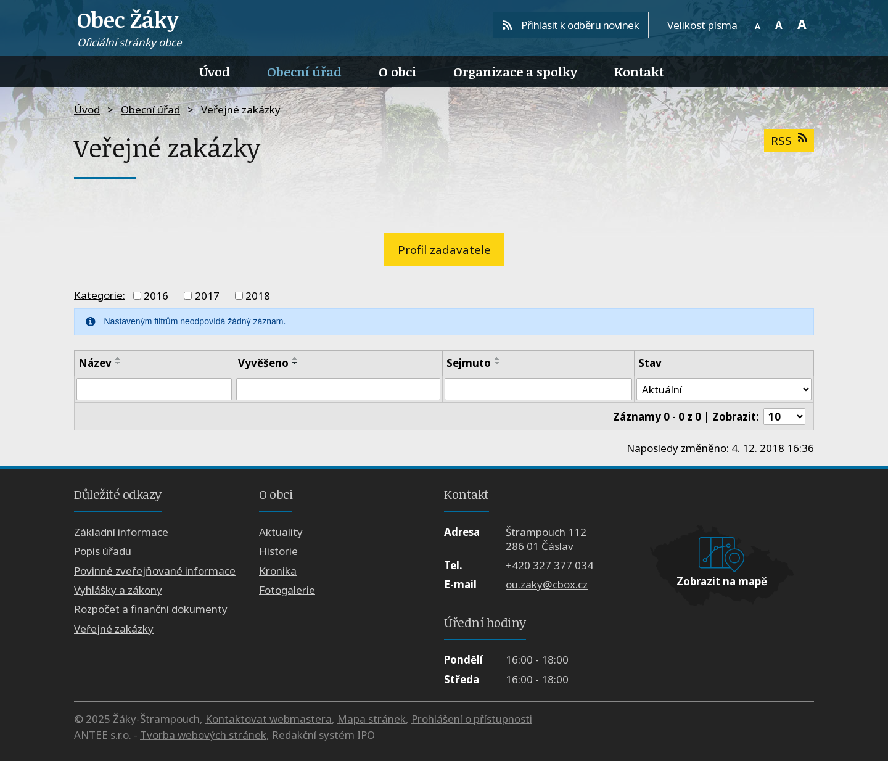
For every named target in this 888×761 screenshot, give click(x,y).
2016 (156, 296)
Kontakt (639, 71)
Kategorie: (99, 294)
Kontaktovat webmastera (268, 719)
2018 (257, 296)
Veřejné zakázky (114, 629)
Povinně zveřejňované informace (155, 571)
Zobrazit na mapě (721, 581)
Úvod (215, 71)
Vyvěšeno (263, 363)
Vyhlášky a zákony (118, 590)
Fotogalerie (287, 590)
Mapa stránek (371, 719)
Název (95, 363)
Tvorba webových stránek (203, 735)
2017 (207, 296)
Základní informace (121, 532)
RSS (789, 140)
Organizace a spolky (515, 71)
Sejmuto (468, 363)
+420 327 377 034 (549, 565)
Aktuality (281, 532)
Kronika (278, 571)
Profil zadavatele (444, 249)
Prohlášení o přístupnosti (471, 719)
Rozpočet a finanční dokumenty (151, 610)
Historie (278, 551)
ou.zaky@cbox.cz (547, 585)
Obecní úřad (304, 71)
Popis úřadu (102, 551)
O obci (397, 71)
